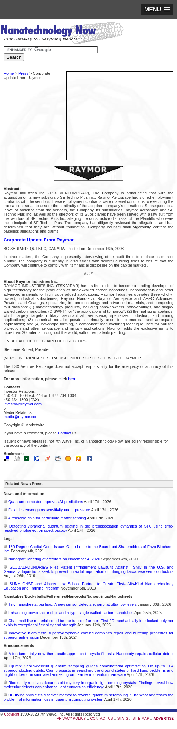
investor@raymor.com (23, 404)
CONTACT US (101, 719)
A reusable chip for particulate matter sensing (47, 518)
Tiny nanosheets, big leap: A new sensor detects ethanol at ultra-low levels (72, 604)
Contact (64, 433)
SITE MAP (141, 719)
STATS (122, 719)
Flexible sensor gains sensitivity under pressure (49, 510)
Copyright (11, 714)
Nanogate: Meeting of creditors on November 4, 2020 (54, 559)
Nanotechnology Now (62, 33)
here (72, 379)
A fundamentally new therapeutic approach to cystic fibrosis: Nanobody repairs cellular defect (91, 653)
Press (23, 73)
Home (9, 73)
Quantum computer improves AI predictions (45, 502)
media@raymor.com (21, 417)
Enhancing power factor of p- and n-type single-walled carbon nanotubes (70, 612)
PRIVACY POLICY (71, 719)
